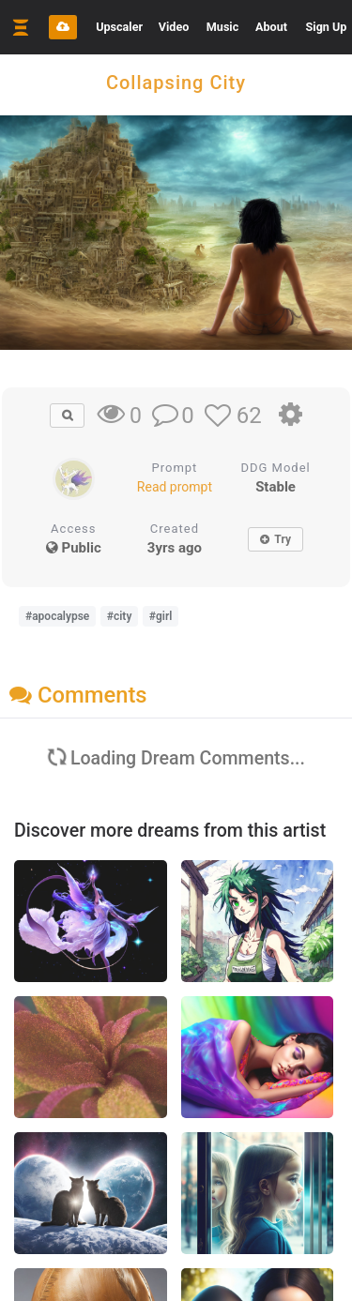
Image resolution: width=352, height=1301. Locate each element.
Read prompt (174, 486)
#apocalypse (57, 616)
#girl (161, 616)
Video (174, 27)
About (271, 27)
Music (222, 27)
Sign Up (326, 27)
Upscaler (119, 27)
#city (119, 616)
